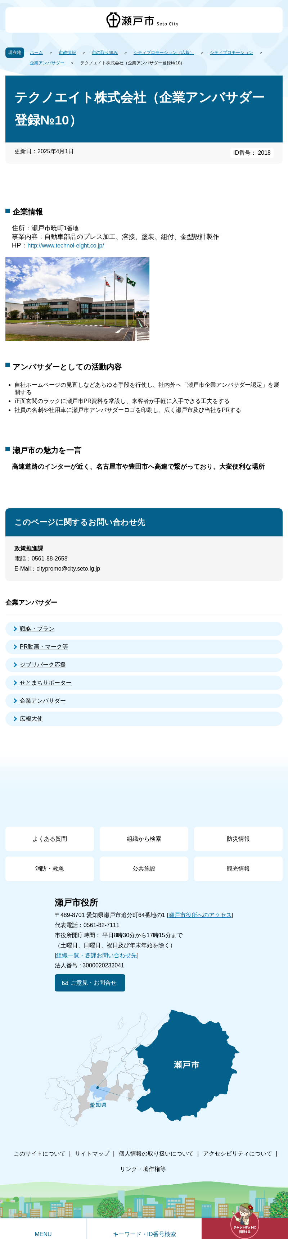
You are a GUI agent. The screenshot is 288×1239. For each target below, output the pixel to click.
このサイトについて (40, 1153)
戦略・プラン (37, 629)
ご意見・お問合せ (94, 983)
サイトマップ (92, 1153)
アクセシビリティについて (237, 1153)
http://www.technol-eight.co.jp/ (65, 245)
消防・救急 (49, 869)
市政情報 (67, 52)
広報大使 (31, 719)
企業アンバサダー (47, 62)
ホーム (36, 52)
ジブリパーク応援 (43, 665)
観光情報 (238, 869)
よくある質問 (49, 839)
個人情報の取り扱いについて (156, 1153)
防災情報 (238, 839)
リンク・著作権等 (143, 1169)
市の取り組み (105, 52)
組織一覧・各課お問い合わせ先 (96, 955)
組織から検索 (144, 839)
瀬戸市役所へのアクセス (200, 915)
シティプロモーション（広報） (164, 52)
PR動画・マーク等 (44, 647)
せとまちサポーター (46, 683)
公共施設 (144, 869)
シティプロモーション (231, 52)
